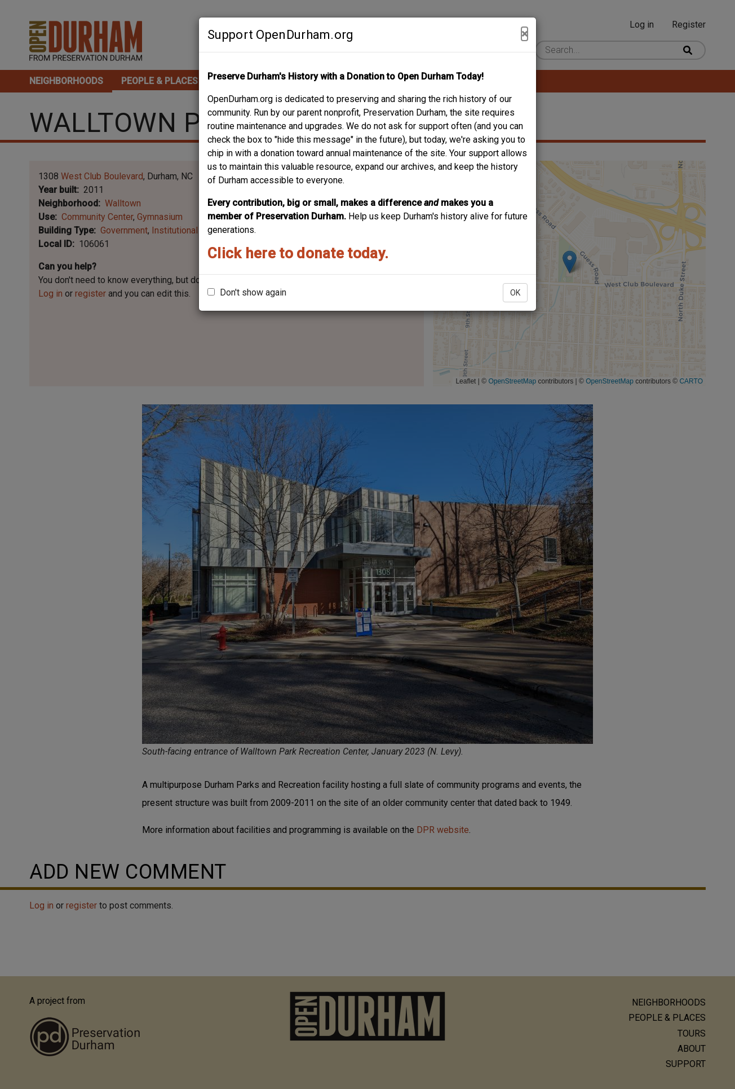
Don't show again (246, 292)
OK (515, 292)
